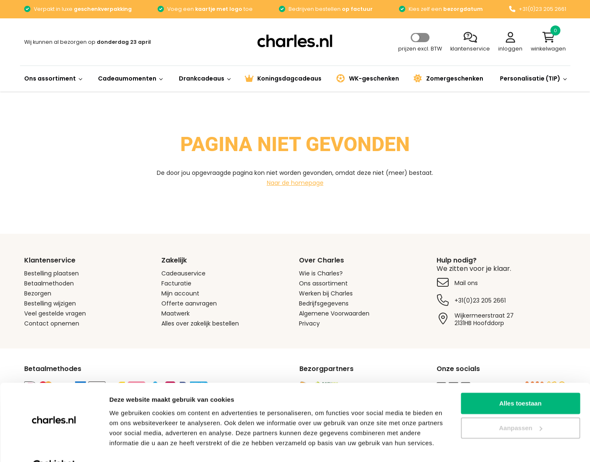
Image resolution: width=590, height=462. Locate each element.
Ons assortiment (53, 78)
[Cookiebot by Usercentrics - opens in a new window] (54, 445)
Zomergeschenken (448, 78)
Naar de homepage (295, 183)
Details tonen (129, 445)
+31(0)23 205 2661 (480, 300)
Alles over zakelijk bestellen (200, 323)
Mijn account (180, 293)
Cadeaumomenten (130, 78)
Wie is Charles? (321, 273)
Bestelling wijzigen (50, 303)
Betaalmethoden (49, 283)
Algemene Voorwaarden (334, 313)
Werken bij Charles (326, 293)
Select (420, 37)
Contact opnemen (51, 323)
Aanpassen (520, 407)
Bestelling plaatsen (51, 273)
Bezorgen (37, 293)
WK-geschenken (367, 78)
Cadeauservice (183, 273)
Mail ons (466, 283)
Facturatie (176, 283)
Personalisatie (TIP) (533, 78)
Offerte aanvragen (189, 303)
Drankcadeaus (204, 78)
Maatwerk (175, 313)
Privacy (309, 323)
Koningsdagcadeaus (283, 78)
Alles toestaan (520, 382)
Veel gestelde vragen (55, 313)
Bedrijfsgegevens (324, 303)
